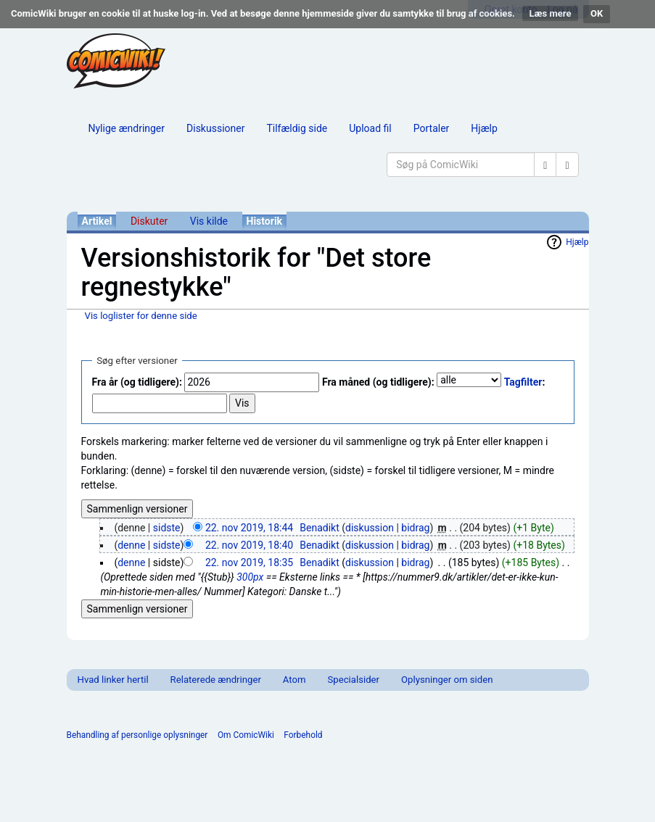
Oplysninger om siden (447, 679)
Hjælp (484, 128)
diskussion (369, 528)
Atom (294, 679)
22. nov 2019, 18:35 (249, 562)
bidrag (415, 528)
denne (131, 545)
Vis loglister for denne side (141, 315)
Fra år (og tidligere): (137, 382)
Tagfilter (523, 382)
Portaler (431, 128)
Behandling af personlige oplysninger (137, 735)
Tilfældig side (296, 128)
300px (249, 577)
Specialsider (353, 679)
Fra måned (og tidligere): (378, 382)
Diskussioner (215, 128)
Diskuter (149, 221)
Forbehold (303, 735)
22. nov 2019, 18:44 (249, 528)
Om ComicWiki (246, 735)
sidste (167, 528)
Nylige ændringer (126, 128)
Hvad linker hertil (113, 679)
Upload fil (370, 128)
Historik (265, 221)
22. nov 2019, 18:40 (249, 545)
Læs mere (551, 13)
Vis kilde (209, 221)
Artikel (97, 221)
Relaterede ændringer (215, 679)
